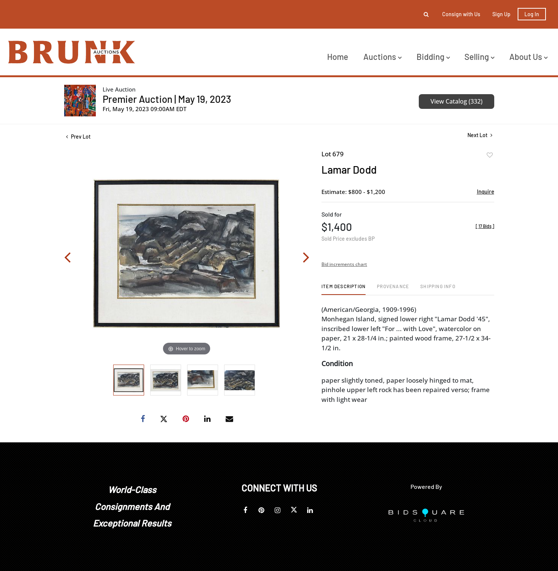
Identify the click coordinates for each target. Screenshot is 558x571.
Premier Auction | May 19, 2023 (167, 99)
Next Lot (479, 135)
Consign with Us (461, 14)
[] (485, 226)
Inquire (485, 191)
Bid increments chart (344, 264)
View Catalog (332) (456, 101)
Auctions (382, 56)
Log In (531, 14)
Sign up (501, 14)
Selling (479, 56)
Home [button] (337, 56)
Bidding (433, 56)
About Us (528, 56)
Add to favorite (489, 155)
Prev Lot (78, 136)
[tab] (343, 289)
